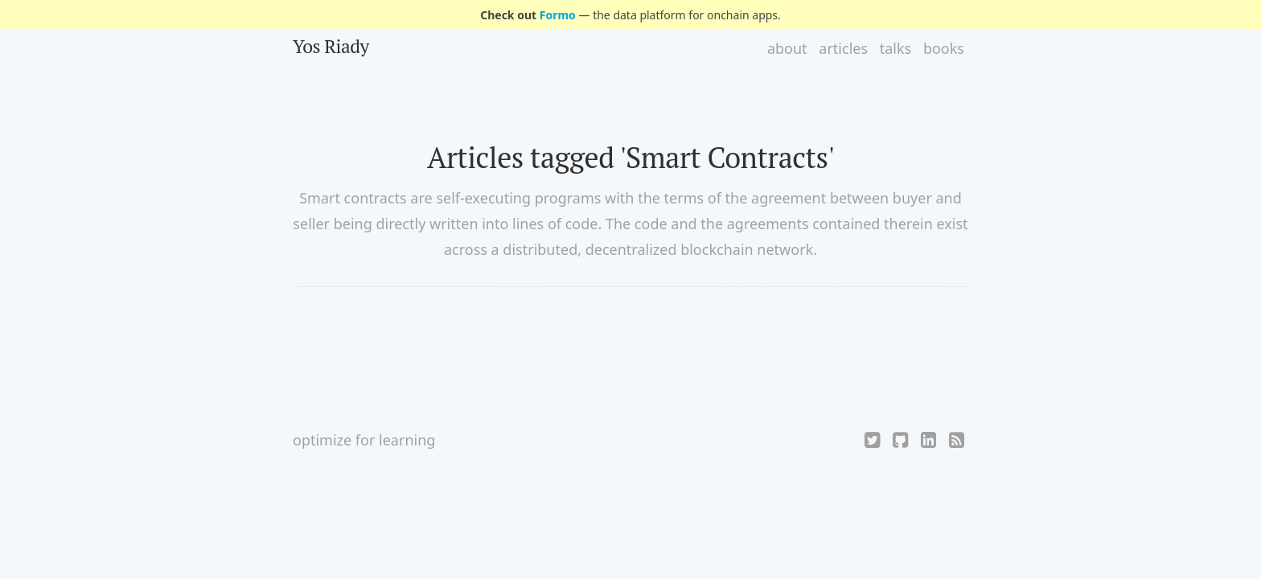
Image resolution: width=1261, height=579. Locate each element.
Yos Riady (331, 46)
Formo (558, 15)
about (787, 48)
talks (895, 48)
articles (843, 48)
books (943, 48)
